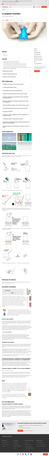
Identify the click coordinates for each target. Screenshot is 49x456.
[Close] (46, 1)
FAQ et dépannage (37, 52)
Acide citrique (5, 55)
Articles (14, 448)
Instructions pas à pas (38, 56)
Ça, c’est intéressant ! (37, 63)
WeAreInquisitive (16, 444)
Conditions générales (28, 446)
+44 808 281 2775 (41, 442)
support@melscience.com (40, 446)
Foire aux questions (5, 442)
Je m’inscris (44, 6)
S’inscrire (20, 430)
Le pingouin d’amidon (10, 9)
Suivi (35, 61)
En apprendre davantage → (28, 430)
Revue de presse (28, 444)
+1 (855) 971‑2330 (41, 444)
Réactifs (35, 48)
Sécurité (35, 50)
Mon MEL (3, 446)
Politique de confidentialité (29, 448)
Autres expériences (37, 54)
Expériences (4, 9)
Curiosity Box (15, 442)
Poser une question (5, 444)
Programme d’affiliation (17, 446)
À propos (26, 442)
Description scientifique (38, 59)
